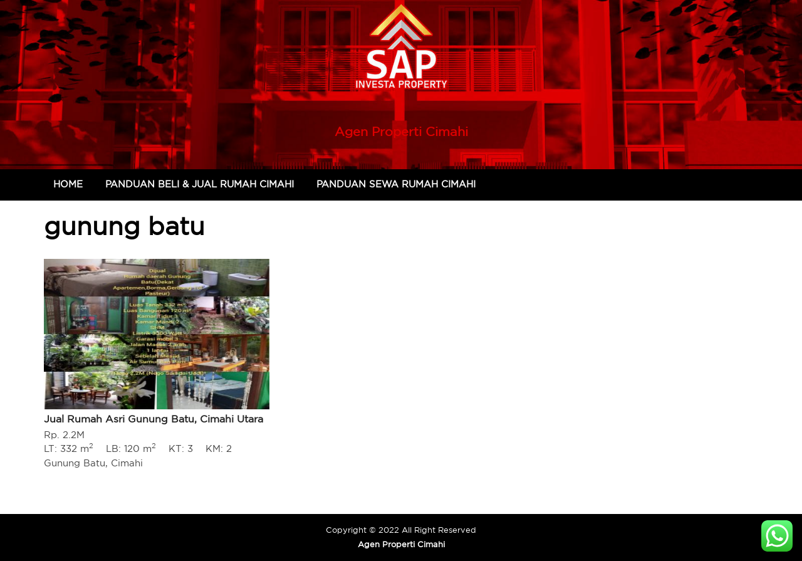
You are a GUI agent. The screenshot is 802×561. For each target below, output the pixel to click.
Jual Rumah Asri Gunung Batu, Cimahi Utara (153, 418)
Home (68, 184)
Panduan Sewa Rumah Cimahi (396, 184)
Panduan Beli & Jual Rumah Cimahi (199, 184)
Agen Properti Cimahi (401, 131)
